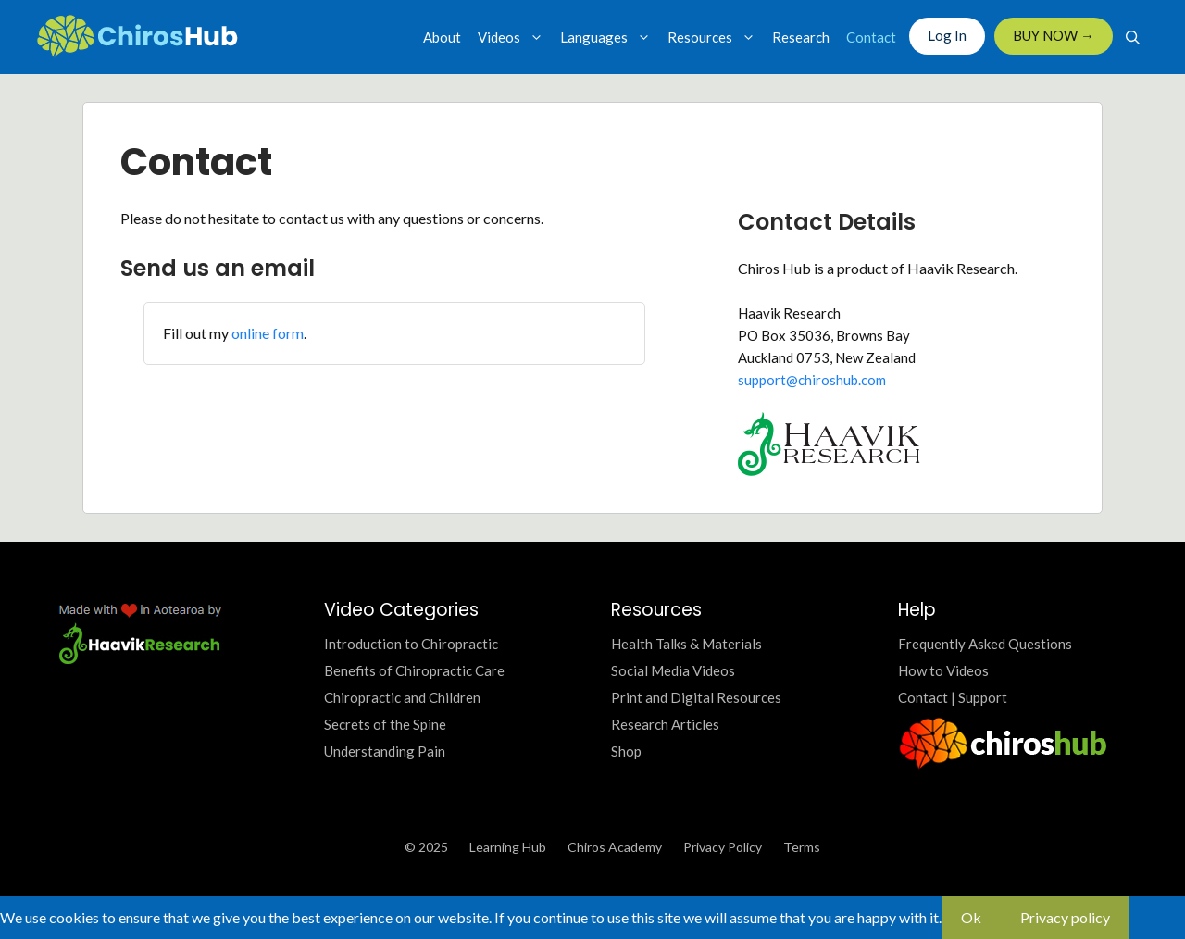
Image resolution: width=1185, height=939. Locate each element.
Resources (715, 37)
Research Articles (665, 724)
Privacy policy (1065, 917)
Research (801, 37)
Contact (871, 37)
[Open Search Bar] (1132, 37)
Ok (971, 917)
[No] (1148, 923)
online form (267, 333)
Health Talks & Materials (686, 643)
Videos (515, 37)
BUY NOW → (1053, 35)
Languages (609, 37)
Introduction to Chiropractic (411, 643)
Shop (626, 751)
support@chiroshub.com (812, 379)
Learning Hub (507, 847)
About (442, 37)
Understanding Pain (384, 751)
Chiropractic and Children (402, 697)
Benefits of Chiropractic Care (414, 670)
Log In (947, 35)
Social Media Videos (673, 670)
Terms (801, 847)
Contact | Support (952, 697)
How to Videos (943, 670)
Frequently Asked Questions (985, 643)
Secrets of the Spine (385, 724)
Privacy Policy (722, 847)
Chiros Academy (615, 847)
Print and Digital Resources (696, 697)
